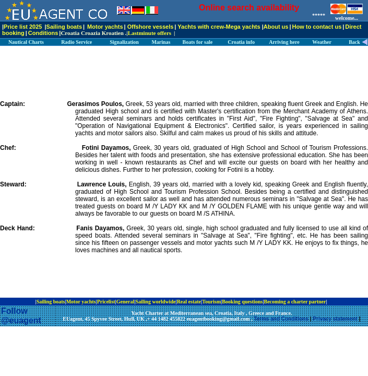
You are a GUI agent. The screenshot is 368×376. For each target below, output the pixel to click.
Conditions (43, 33)
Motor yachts (105, 27)
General (125, 301)
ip (330, 301)
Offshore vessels (150, 27)
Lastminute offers (149, 33)
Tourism (211, 301)
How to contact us (317, 27)
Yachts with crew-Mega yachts (218, 27)
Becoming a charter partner (295, 301)
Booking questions (242, 301)
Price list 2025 (23, 27)
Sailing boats (64, 27)
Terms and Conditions (281, 319)
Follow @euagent (21, 316)
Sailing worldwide (155, 301)
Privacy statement (335, 319)
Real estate (189, 301)
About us (276, 27)
